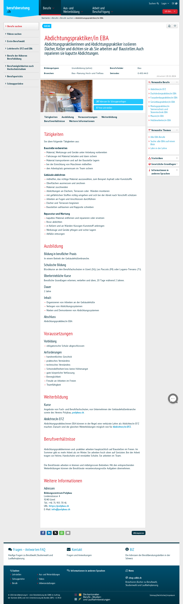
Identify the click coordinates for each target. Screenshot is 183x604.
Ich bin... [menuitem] (170, 11)
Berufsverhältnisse (54, 121)
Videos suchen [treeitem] (14, 33)
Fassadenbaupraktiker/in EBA (163, 97)
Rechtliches (161, 595)
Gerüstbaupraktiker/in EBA (162, 101)
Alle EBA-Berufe (157, 137)
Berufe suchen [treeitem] (14, 26)
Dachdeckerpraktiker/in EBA (163, 93)
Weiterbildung (109, 117)
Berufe (55, 18)
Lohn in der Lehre (158, 148)
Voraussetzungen (87, 117)
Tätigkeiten (50, 117)
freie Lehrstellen (104, 107)
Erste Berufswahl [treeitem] (16, 41)
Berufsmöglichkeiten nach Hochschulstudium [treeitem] (20, 67)
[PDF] (169, 26)
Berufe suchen (66, 18)
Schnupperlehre (18, 579)
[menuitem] (51, 7)
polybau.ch (78, 412)
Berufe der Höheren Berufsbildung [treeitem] (17, 57)
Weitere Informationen (81, 121)
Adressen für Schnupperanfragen (111, 101)
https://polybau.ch (59, 506)
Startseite (45, 18)
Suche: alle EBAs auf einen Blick (162, 143)
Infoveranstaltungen (47, 583)
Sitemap (153, 595)
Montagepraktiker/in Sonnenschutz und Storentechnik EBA (159, 109)
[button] (42, 533)
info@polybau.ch (60, 509)
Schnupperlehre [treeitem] (15, 83)
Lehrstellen (16, 574)
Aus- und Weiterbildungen (49, 574)
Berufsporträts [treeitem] (15, 76)
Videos (41, 579)
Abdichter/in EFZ (122, 426)
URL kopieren (138, 533)
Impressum (171, 595)
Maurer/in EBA (157, 116)
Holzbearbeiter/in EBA (160, 120)
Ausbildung (68, 117)
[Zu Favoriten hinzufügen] (175, 26)
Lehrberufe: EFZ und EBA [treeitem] (19, 48)
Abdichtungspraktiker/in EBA (89, 18)
